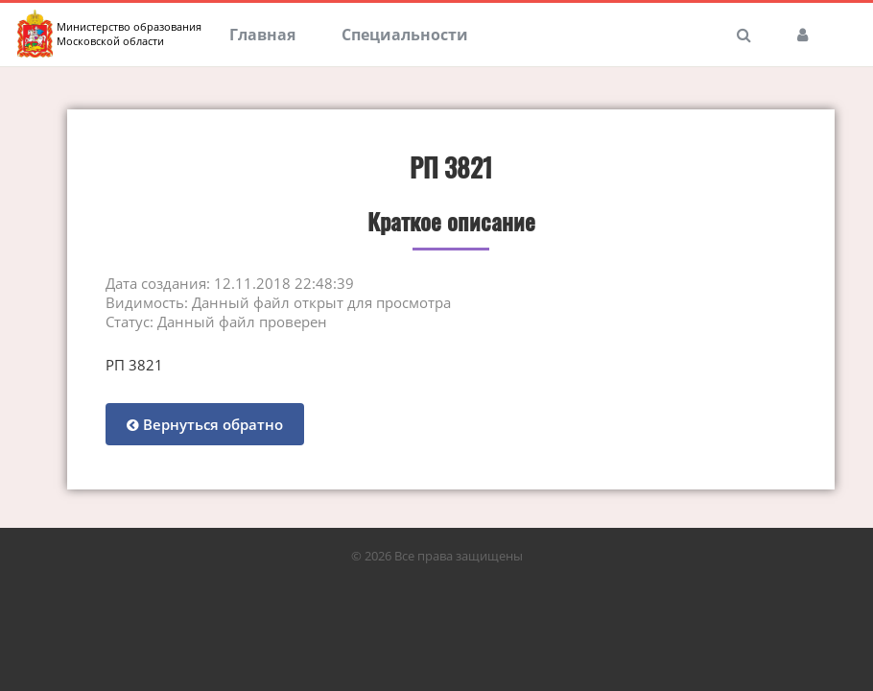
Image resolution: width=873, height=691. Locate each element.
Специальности (405, 34)
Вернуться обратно (205, 424)
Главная (262, 34)
